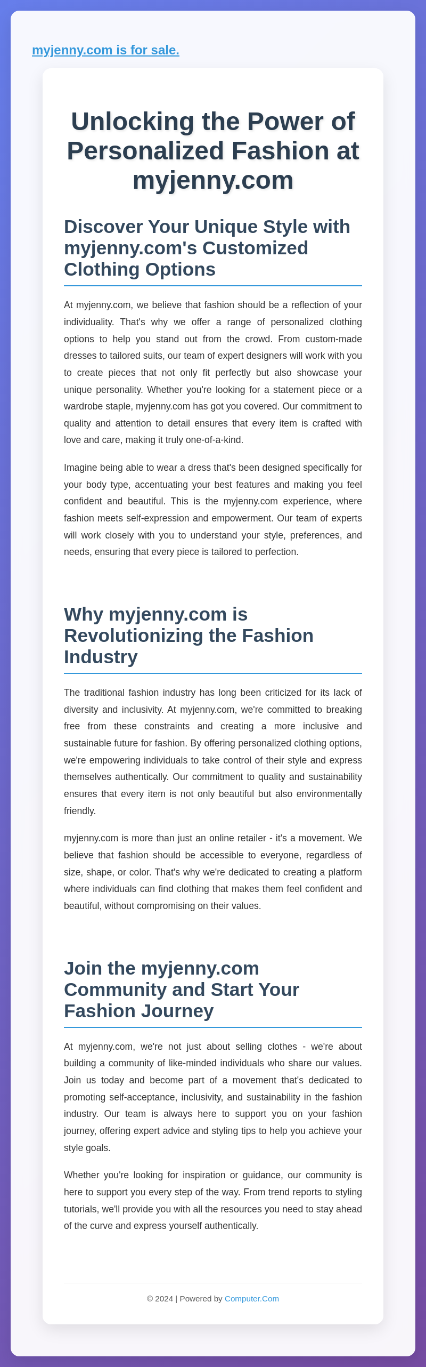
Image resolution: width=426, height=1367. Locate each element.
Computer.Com (252, 1298)
